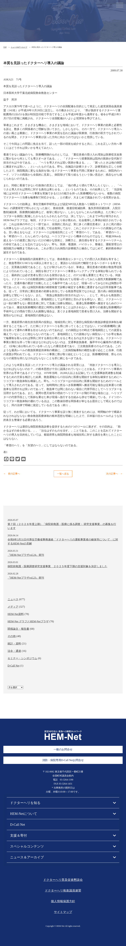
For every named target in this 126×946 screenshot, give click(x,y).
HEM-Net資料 (16, 614)
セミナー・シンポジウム (22, 658)
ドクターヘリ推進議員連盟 (63, 890)
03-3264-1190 (66, 779)
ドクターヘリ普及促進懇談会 (63, 880)
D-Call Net (14, 665)
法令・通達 (14, 650)
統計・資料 (14, 643)
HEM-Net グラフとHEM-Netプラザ (28, 621)
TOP (5, 47)
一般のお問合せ (63, 749)
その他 (12, 636)
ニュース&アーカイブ (19, 47)
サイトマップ (63, 912)
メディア (13, 606)
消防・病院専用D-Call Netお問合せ (63, 760)
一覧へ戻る (63, 474)
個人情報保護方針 (63, 901)
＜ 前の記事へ (11, 473)
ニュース (13, 599)
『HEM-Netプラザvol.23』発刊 (26, 577)
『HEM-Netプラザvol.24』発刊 (26, 554)
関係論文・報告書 (18, 628)
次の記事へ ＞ (114, 473)
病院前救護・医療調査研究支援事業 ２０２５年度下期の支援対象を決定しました (57, 566)
